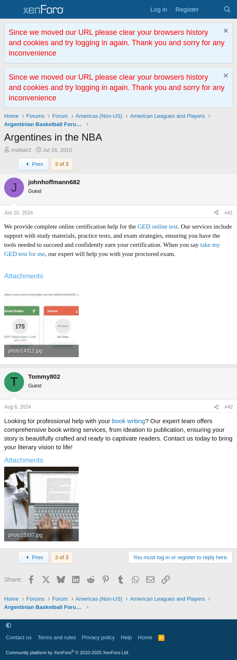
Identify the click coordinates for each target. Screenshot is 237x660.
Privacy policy (98, 637)
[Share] (216, 213)
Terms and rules (57, 637)
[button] (8, 625)
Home (145, 637)
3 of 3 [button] (62, 164)
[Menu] (11, 9)
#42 (229, 407)
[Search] (227, 9)
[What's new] (211, 9)
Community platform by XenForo (67, 652)
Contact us (18, 637)
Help (126, 637)
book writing (128, 420)
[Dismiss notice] (224, 31)
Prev (33, 164)
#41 (229, 213)
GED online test (158, 226)
